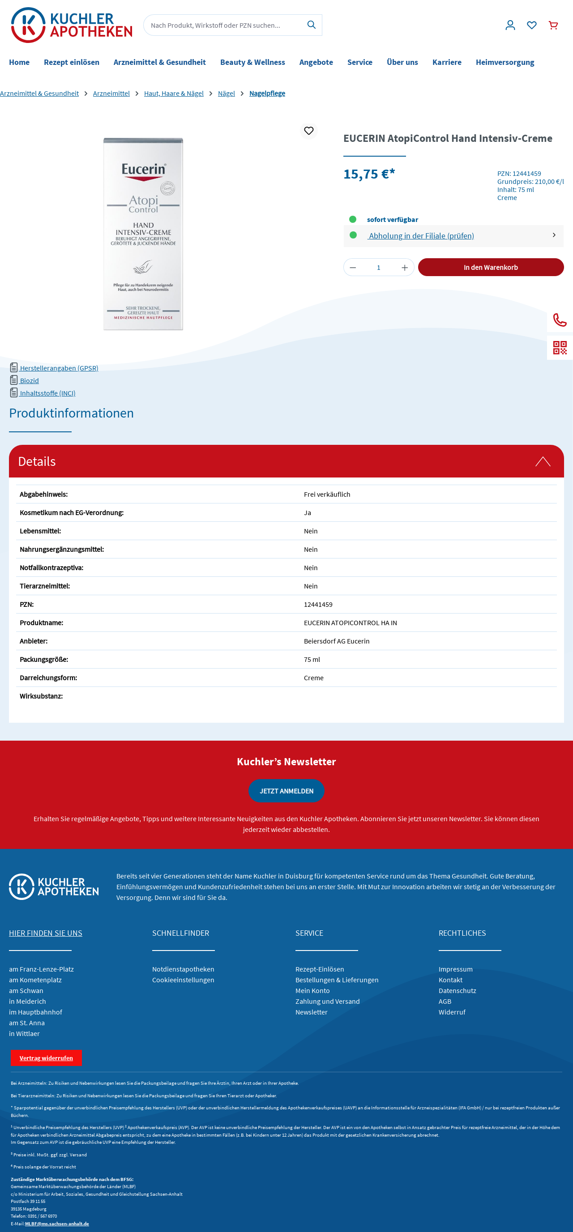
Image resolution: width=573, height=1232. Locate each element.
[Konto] (510, 25)
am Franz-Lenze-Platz (41, 968)
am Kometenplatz (35, 979)
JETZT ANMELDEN (286, 790)
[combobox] (222, 25)
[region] (167, 234)
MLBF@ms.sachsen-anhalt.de (57, 1223)
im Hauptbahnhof (35, 1011)
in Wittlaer (24, 1033)
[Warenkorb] (553, 25)
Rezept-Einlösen (319, 968)
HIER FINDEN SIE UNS (45, 933)
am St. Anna (27, 1022)
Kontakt (450, 979)
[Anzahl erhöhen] (405, 267)
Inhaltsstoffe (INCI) (42, 392)
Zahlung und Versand (327, 1001)
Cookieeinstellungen (183, 979)
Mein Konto (312, 990)
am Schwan (26, 990)
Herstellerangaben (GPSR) (53, 367)
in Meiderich (27, 1001)
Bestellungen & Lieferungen (337, 979)
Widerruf (452, 1011)
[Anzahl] (378, 267)
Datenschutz (457, 990)
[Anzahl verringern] (352, 267)
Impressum (456, 968)
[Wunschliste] (532, 25)
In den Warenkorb (491, 267)
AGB (445, 1001)
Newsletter (311, 1011)
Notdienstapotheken (183, 968)
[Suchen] (311, 25)
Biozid (24, 380)
